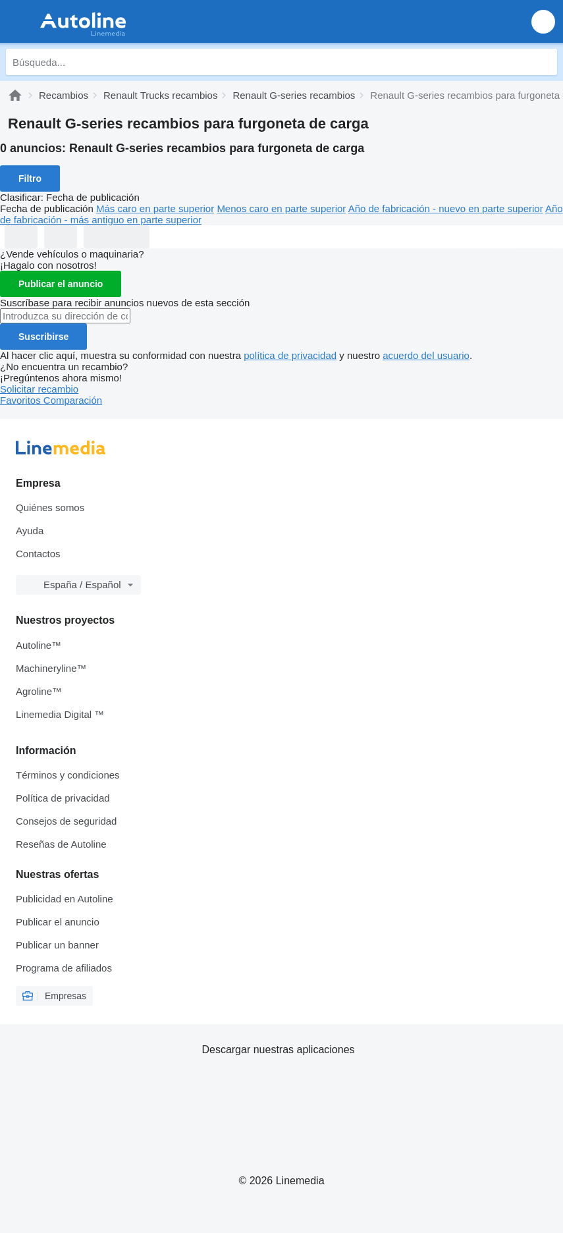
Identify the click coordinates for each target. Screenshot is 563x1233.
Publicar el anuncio (60, 284)
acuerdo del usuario (426, 355)
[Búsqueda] (544, 62)
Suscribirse (43, 336)
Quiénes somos (50, 507)
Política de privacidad (63, 798)
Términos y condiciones (68, 775)
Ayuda (29, 530)
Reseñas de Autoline (61, 844)
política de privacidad (290, 355)
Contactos (38, 553)
